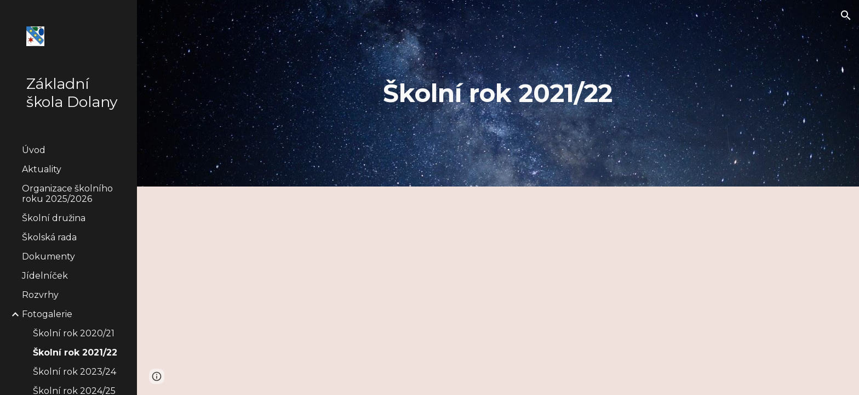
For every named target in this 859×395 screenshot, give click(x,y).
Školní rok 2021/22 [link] (75, 352)
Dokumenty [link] (48, 256)
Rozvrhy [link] (40, 295)
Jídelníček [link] (45, 275)
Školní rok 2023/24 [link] (74, 371)
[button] (846, 15)
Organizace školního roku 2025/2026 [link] (67, 193)
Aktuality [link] (41, 169)
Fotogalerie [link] (47, 314)
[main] (498, 93)
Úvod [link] (33, 150)
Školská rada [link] (49, 237)
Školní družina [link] (53, 218)
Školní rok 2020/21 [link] (73, 333)
